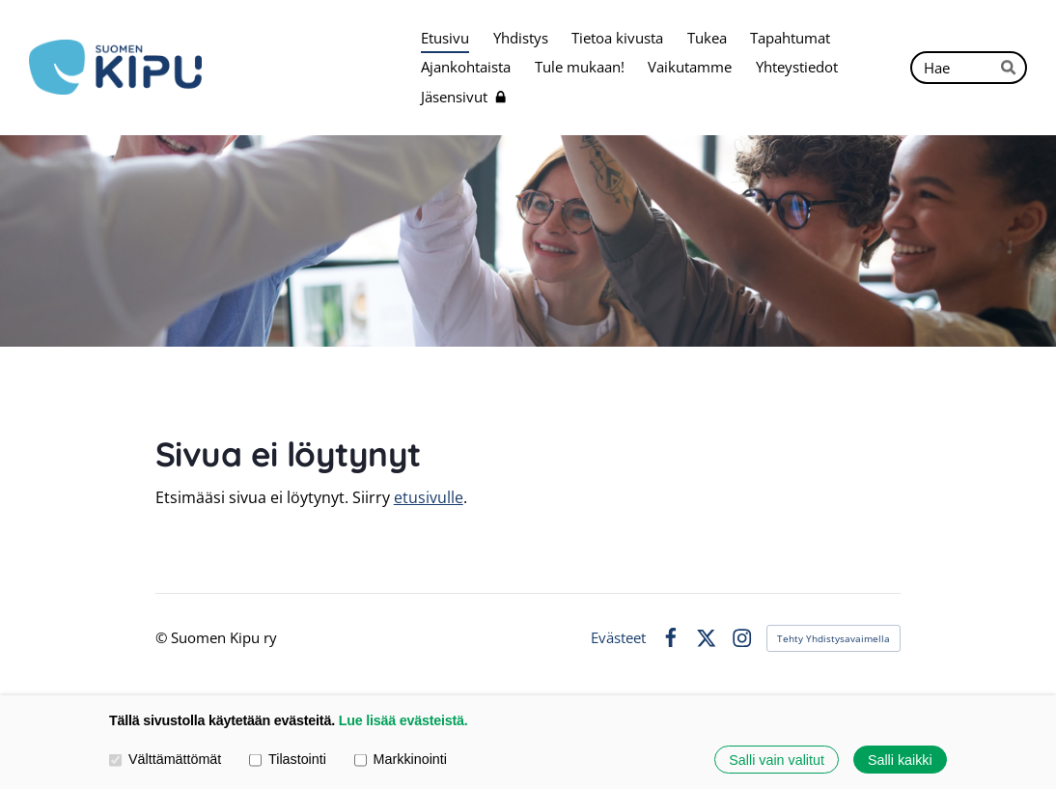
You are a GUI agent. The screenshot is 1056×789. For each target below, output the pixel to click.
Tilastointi (287, 759)
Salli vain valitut (776, 759)
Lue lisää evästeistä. (403, 720)
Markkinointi (400, 759)
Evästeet (618, 638)
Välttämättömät (165, 759)
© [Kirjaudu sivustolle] (163, 637)
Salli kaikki (900, 759)
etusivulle (428, 497)
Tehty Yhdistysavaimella (833, 638)
